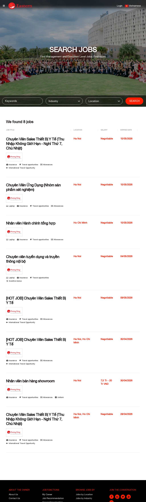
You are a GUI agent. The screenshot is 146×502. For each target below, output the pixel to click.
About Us (13, 494)
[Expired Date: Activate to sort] (130, 130)
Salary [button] (104, 130)
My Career (47, 494)
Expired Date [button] (126, 130)
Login (119, 5)
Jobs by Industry (84, 498)
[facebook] (111, 497)
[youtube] (128, 497)
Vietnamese (135, 5)
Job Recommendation (53, 498)
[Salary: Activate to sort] (110, 130)
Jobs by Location (84, 494)
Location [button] (78, 130)
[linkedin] (117, 497)
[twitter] (123, 497)
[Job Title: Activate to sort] (40, 130)
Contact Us (14, 498)
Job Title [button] (10, 130)
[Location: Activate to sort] (87, 130)
